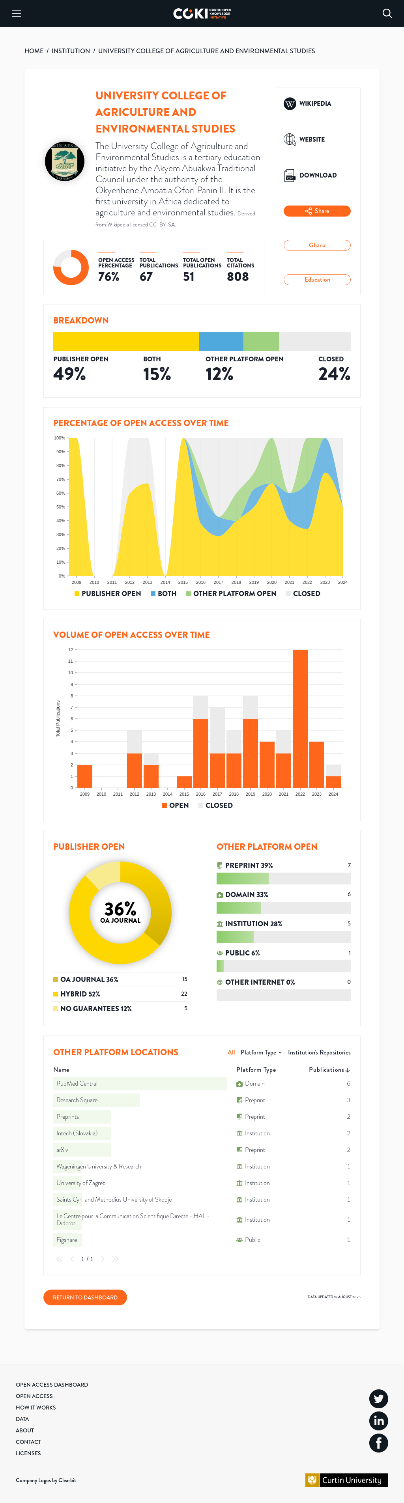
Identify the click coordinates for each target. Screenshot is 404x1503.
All (231, 1052)
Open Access (34, 1396)
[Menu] (16, 13)
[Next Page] (102, 1259)
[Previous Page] (72, 1259)
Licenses (28, 1453)
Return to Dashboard (85, 1297)
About (25, 1430)
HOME (33, 51)
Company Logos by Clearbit (46, 1480)
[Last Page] (115, 1259)
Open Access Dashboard (52, 1385)
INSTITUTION (71, 51)
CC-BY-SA (162, 224)
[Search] (387, 13)
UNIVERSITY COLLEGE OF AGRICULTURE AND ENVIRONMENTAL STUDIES (206, 51)
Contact (28, 1442)
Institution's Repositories (319, 1052)
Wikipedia (118, 224)
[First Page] (59, 1259)
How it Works (36, 1407)
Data (22, 1419)
